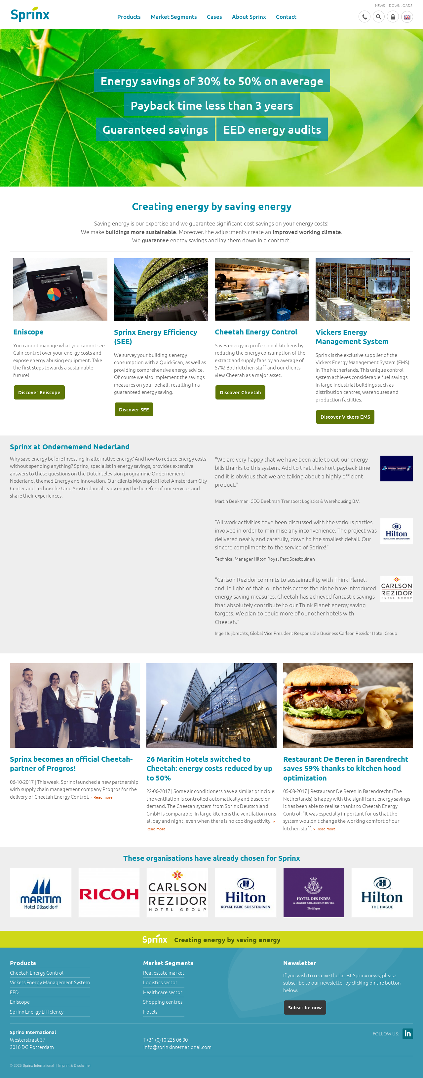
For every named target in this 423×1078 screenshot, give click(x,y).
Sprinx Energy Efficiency (36, 1011)
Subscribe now (305, 1007)
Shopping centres (162, 1001)
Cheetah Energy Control (36, 972)
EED (14, 992)
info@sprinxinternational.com (177, 1046)
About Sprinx (249, 16)
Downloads (400, 5)
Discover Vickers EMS (345, 416)
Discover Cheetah (240, 392)
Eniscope (20, 1001)
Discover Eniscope (39, 392)
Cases (214, 16)
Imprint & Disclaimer (74, 1065)
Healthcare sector (162, 992)
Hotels (150, 1011)
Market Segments (174, 16)
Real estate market (163, 972)
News (380, 5)
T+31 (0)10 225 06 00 (165, 1039)
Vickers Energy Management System (50, 982)
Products (129, 16)
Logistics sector (160, 982)
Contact (286, 16)
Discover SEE (134, 409)
